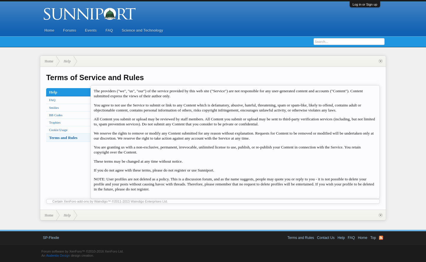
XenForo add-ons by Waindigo (86, 201)
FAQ (109, 30)
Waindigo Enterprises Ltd (149, 201)
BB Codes (55, 115)
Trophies (55, 122)
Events (90, 30)
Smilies (54, 107)
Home (49, 30)
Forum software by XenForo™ (82, 251)
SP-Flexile (51, 238)
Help (341, 238)
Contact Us (326, 238)
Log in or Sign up (365, 4)
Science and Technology (142, 30)
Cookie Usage (58, 130)
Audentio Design (58, 255)
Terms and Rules (63, 137)
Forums (69, 30)
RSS (381, 238)
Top (373, 238)
